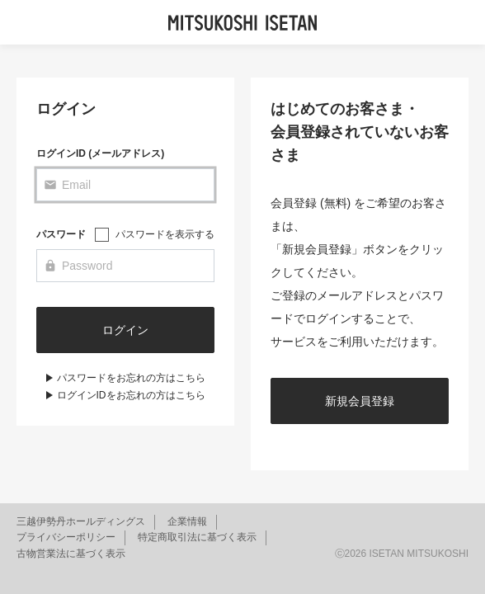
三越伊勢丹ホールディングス (80, 521)
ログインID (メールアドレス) (100, 153)
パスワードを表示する (164, 234)
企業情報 (187, 521)
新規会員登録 (359, 401)
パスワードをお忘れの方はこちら (131, 378)
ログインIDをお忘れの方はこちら (131, 395)
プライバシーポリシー (65, 537)
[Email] (125, 184)
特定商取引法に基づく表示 (197, 537)
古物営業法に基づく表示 (70, 553)
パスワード (61, 234)
